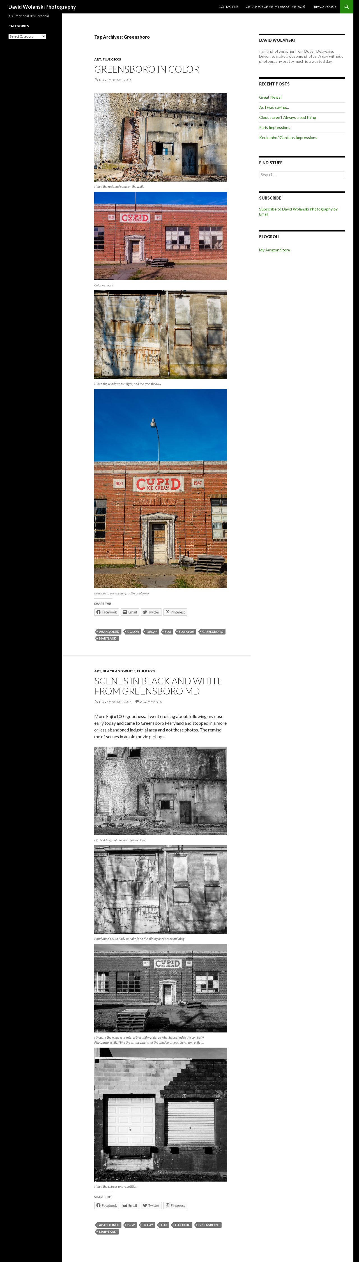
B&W (131, 1225)
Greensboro (213, 631)
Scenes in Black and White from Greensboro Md (158, 685)
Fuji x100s (112, 59)
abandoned (109, 631)
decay (152, 631)
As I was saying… (274, 107)
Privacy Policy (324, 6)
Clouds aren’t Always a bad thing (287, 117)
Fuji (168, 631)
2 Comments (151, 702)
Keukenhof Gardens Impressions (288, 137)
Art (97, 59)
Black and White (119, 671)
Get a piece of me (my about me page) (275, 6)
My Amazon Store (274, 249)
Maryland (108, 638)
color (133, 631)
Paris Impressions (274, 127)
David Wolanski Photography (42, 7)
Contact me (228, 6)
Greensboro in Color (146, 69)
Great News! (270, 97)
